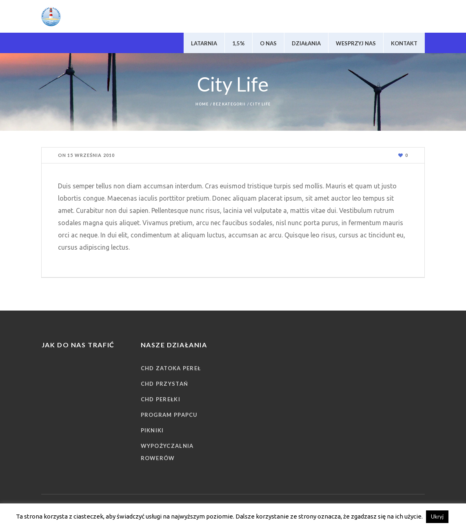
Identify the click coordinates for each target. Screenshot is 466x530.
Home (202, 104)
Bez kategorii (229, 104)
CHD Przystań (165, 383)
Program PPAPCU (169, 414)
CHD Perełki (160, 399)
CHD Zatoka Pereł (171, 368)
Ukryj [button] (437, 516)
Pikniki (152, 430)
